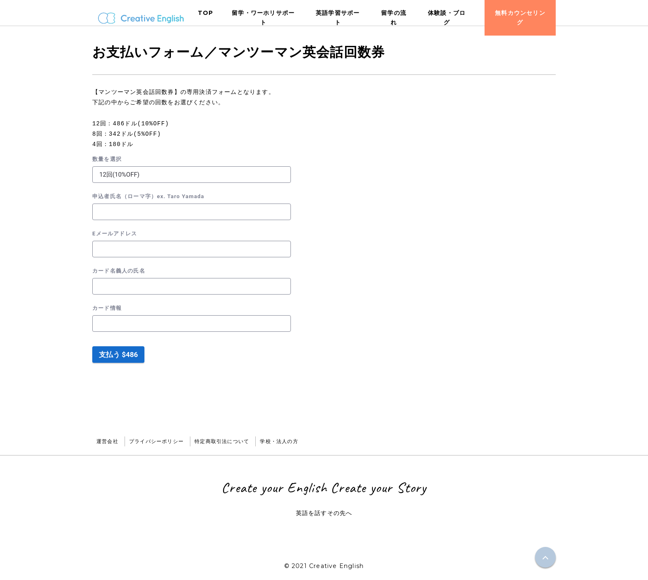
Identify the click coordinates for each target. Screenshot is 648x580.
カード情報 (107, 308)
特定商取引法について (221, 441)
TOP (206, 13)
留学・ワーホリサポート (263, 17)
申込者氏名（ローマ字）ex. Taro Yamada (148, 196)
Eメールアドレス (114, 233)
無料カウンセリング (520, 17)
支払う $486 (118, 354)
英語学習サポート (338, 17)
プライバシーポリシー (156, 441)
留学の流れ (393, 17)
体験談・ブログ (447, 17)
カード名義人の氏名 (118, 271)
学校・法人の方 (279, 441)
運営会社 (107, 441)
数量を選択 (107, 159)
